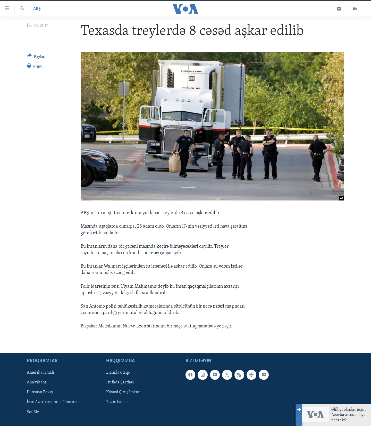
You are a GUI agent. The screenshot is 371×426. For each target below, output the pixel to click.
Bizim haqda (117, 402)
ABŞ (37, 8)
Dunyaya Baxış (40, 392)
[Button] (36, 57)
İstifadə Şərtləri (120, 382)
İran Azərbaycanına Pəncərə (52, 402)
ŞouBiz (33, 412)
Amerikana (37, 382)
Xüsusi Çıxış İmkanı (124, 392)
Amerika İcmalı (40, 373)
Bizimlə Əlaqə (118, 373)
